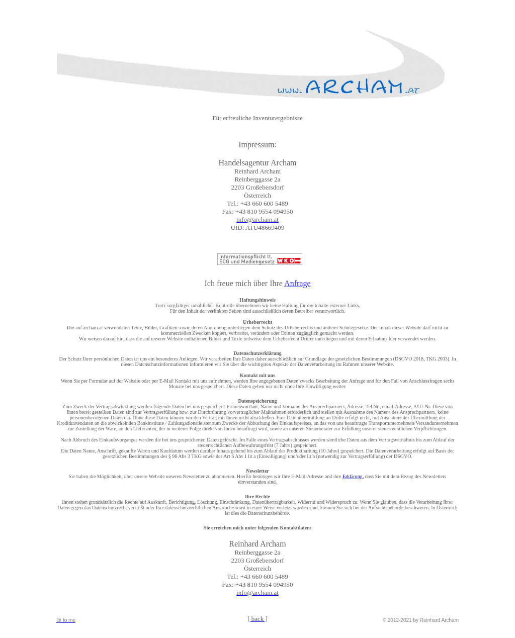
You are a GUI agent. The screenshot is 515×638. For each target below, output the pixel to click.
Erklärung (352, 476)
